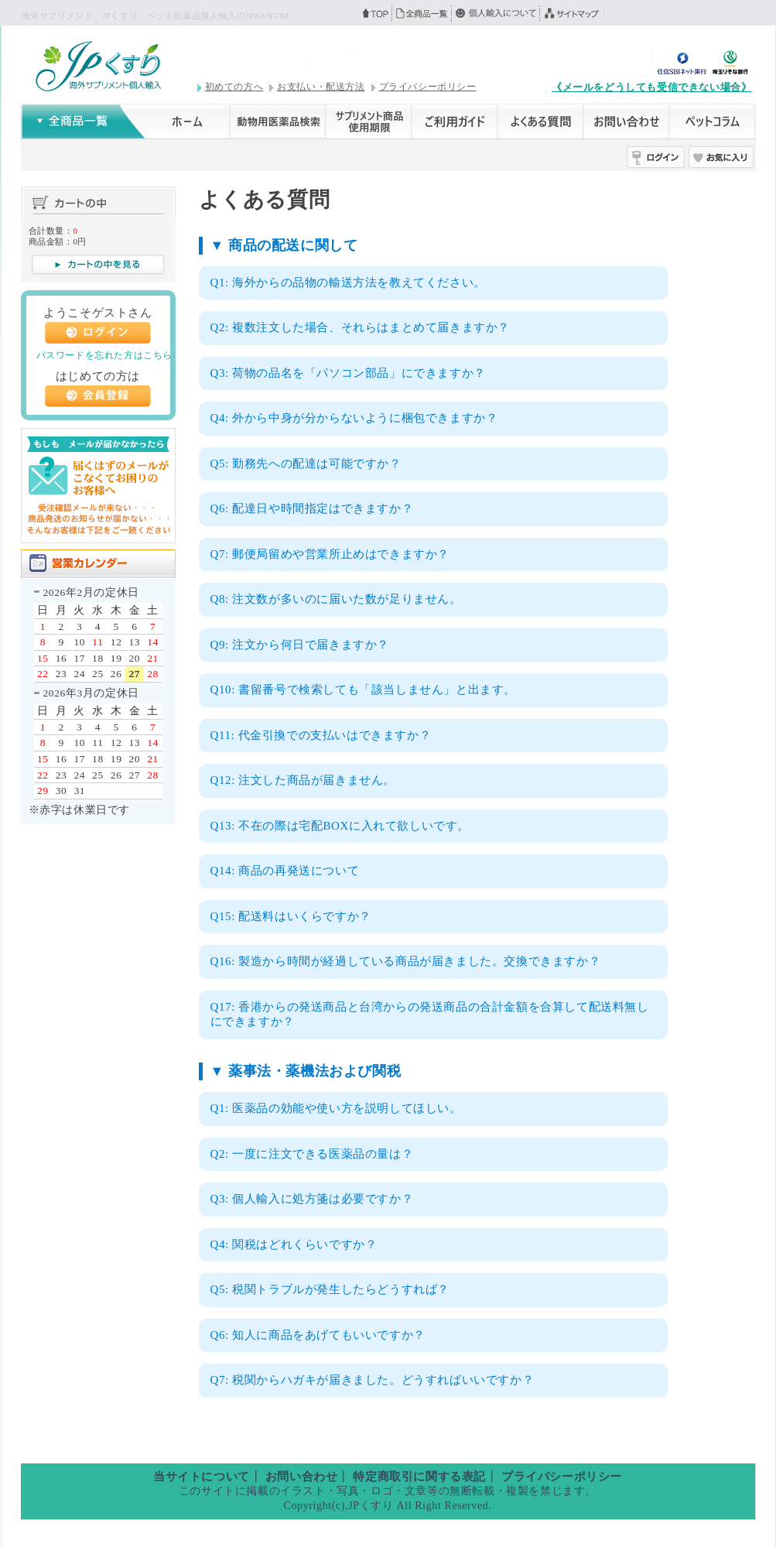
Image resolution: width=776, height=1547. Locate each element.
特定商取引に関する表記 (419, 1476)
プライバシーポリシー (428, 86)
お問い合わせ (301, 1476)
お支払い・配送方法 (320, 86)
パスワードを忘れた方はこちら (104, 355)
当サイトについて (201, 1476)
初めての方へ (234, 86)
